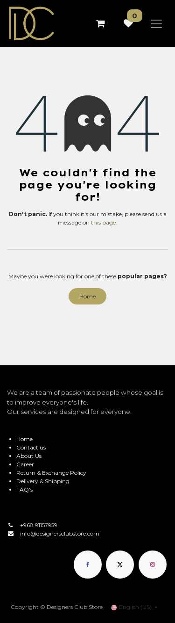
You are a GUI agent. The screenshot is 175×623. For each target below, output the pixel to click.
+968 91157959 (38, 525)
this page (103, 222)
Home (87, 296)
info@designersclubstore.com (59, 533)
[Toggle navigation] (156, 23)
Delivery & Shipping (43, 481)
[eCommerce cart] (100, 23)
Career (25, 464)
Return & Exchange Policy (51, 472)
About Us (29, 455)
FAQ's (24, 489)
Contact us (31, 447)
